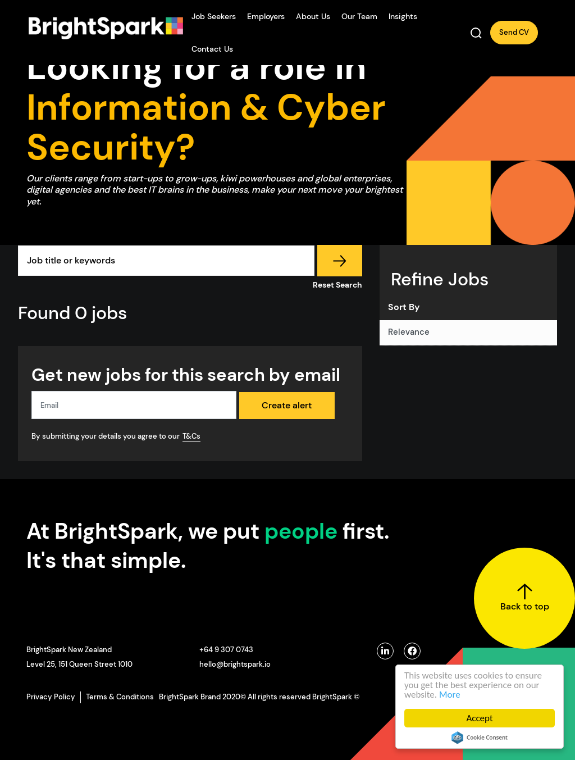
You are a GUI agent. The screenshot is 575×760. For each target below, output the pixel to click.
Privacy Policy (50, 697)
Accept (479, 718)
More (449, 694)
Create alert (287, 405)
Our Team (359, 16)
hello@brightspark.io (235, 664)
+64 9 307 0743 (226, 649)
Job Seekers (213, 16)
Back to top (524, 597)
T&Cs (191, 436)
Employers (266, 16)
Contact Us (212, 49)
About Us (313, 16)
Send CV (514, 32)
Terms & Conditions (120, 697)
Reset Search (337, 285)
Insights (403, 16)
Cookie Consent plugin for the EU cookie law (479, 737)
